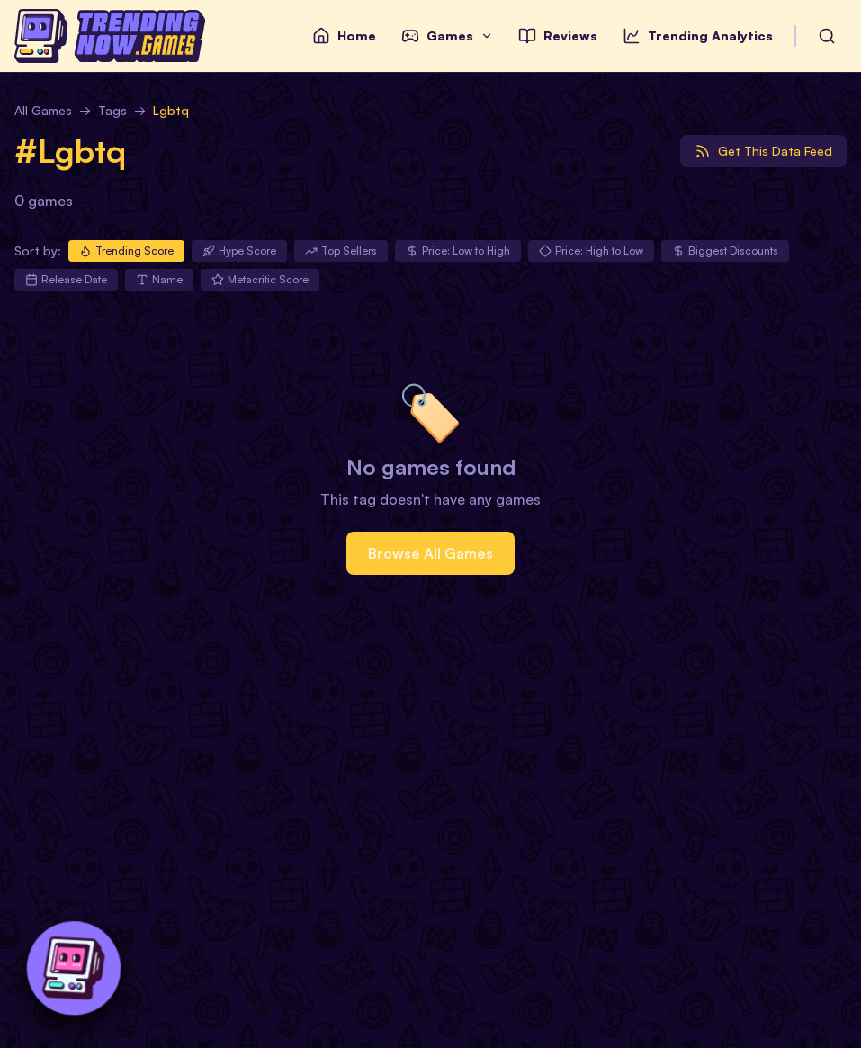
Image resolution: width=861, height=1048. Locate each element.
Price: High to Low (591, 250)
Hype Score (239, 250)
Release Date (66, 279)
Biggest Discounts (725, 250)
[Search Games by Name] (827, 36)
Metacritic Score (260, 279)
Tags (112, 110)
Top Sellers (341, 250)
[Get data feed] (763, 151)
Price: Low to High (458, 250)
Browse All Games (430, 553)
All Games (43, 110)
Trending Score (126, 250)
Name (159, 279)
